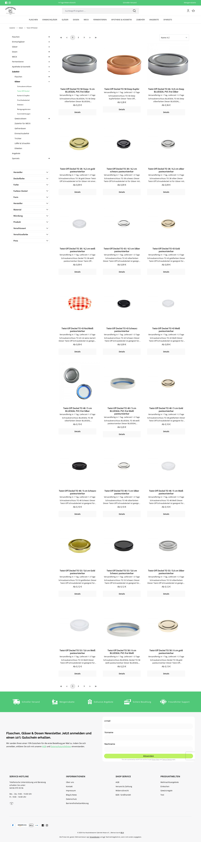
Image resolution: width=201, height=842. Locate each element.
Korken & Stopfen (23, 95)
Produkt (30, 222)
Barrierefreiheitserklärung (77, 803)
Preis (30, 240)
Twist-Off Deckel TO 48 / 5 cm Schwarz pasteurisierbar (77, 492)
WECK (14, 57)
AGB (44, 746)
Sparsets (15, 158)
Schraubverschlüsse (24, 86)
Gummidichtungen (23, 114)
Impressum (71, 790)
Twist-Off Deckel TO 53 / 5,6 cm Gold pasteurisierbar (77, 572)
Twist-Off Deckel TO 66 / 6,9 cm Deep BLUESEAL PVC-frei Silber (166, 90)
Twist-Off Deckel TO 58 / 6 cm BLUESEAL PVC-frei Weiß (122, 652)
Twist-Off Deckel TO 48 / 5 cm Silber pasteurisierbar (121, 492)
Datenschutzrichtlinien (61, 746)
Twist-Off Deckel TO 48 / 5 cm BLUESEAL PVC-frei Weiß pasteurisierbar (122, 411)
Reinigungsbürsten (24, 109)
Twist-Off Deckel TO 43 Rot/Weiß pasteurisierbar (77, 330)
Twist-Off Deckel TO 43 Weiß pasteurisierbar (166, 330)
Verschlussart (30, 228)
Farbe (30, 184)
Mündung (30, 215)
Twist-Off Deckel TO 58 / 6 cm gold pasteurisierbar (166, 652)
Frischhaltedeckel (23, 100)
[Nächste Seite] (90, 37)
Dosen (14, 51)
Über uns (70, 782)
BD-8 (122, 833)
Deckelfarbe (30, 178)
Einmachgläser (18, 41)
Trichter (18, 138)
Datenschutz (71, 799)
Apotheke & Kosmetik (21, 66)
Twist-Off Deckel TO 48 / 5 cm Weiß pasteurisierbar (166, 492)
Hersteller (30, 172)
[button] (49, 36)
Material (30, 209)
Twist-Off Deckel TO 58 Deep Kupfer (121, 89)
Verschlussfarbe (30, 234)
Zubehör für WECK (23, 123)
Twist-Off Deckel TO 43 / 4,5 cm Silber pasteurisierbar (122, 250)
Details (77, 112)
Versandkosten (95, 837)
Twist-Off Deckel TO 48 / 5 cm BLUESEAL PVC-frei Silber (77, 409)
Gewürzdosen (20, 118)
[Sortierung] (174, 37)
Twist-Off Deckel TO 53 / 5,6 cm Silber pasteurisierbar (166, 572)
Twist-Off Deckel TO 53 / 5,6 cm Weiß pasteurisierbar (77, 652)
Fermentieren (18, 61)
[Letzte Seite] (95, 37)
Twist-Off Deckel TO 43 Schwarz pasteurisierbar (121, 330)
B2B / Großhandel (123, 795)
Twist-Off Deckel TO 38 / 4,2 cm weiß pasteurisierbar (77, 250)
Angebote (16, 153)
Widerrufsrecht (122, 790)
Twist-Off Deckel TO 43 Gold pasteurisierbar (166, 250)
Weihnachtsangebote (169, 782)
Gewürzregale (166, 790)
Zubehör (15, 71)
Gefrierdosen (20, 128)
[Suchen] (134, 11)
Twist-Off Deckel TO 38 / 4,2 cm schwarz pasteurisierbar (122, 170)
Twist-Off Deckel (23, 91)
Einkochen (164, 786)
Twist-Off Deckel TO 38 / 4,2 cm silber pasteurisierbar (166, 170)
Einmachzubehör (22, 133)
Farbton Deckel (30, 191)
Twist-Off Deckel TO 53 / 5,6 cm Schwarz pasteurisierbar (122, 572)
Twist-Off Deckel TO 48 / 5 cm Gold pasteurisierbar (166, 409)
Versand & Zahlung (124, 786)
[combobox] (96, 11)
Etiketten (20, 105)
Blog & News (71, 795)
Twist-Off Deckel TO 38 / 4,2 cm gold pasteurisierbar (77, 170)
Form (30, 197)
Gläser (15, 46)
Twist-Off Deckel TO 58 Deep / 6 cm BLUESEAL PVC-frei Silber (77, 90)
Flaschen (16, 37)
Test (162, 795)
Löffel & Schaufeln (22, 143)
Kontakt (69, 786)
